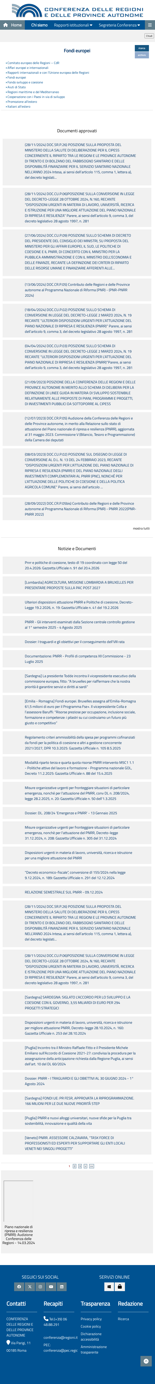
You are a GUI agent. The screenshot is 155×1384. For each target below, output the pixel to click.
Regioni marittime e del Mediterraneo (33, 91)
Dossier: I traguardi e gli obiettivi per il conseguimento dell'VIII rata (75, 641)
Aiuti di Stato (16, 87)
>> (91, 1166)
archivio (142, 55)
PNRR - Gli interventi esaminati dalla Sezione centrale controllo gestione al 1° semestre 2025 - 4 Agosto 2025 (80, 624)
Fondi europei (16, 77)
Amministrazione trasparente (94, 1349)
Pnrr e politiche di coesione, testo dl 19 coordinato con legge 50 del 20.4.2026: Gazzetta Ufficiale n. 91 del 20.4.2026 (76, 565)
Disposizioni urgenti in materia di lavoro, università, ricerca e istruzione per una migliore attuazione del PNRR (78, 855)
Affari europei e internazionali (27, 67)
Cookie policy (91, 1326)
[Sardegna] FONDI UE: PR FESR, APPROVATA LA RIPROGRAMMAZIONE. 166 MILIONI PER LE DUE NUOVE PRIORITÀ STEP (79, 1100)
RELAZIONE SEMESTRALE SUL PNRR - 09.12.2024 (64, 892)
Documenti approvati (77, 130)
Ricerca (123, 1319)
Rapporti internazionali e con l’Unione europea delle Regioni (48, 72)
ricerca (141, 48)
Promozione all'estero (22, 101)
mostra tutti (141, 528)
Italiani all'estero (18, 106)
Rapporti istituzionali (73, 25)
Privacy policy (91, 1319)
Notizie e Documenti (77, 548)
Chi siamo (39, 25)
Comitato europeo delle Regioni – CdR (33, 62)
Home (12, 25)
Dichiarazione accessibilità (91, 1336)
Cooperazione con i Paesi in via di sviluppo (36, 96)
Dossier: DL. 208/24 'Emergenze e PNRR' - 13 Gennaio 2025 (71, 813)
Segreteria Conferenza (119, 25)
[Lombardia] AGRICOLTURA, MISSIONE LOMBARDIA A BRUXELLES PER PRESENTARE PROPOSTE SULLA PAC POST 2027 (79, 585)
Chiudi (149, 36)
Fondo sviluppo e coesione (25, 82)
